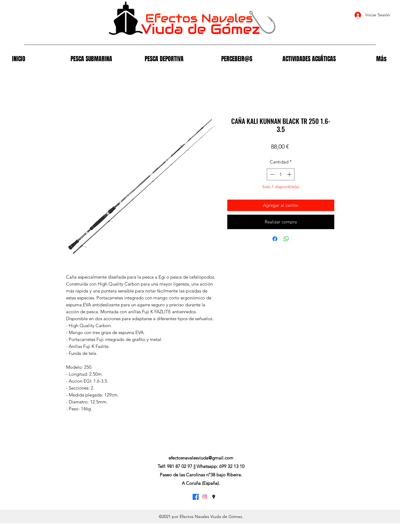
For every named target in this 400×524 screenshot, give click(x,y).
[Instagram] (205, 497)
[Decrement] (272, 174)
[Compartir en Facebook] (275, 238)
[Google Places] (214, 497)
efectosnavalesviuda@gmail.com (201, 458)
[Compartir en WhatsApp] (286, 238)
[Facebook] (196, 497)
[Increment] (290, 174)
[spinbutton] (281, 174)
